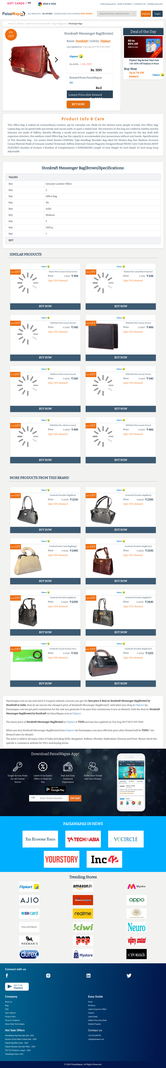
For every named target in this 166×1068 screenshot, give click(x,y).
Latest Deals (93, 1017)
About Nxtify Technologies (15, 1024)
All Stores (91, 1005)
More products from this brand (39, 478)
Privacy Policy (10, 1017)
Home (90, 1002)
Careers (91, 1013)
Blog (6, 1005)
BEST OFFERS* (87, 14)
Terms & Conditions (12, 1020)
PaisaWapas (77, 1064)
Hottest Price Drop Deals (97, 1020)
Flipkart (105, 41)
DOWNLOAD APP (155, 4)
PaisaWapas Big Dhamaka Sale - (19, 1035)
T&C (71, 83)
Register (146, 13)
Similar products (26, 254)
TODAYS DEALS (60, 14)
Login (157, 13)
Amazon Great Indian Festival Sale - (21, 1039)
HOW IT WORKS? (125, 4)
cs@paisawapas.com (96, 1039)
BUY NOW (78, 104)
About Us (8, 1002)
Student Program (94, 1024)
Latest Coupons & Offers (97, 1009)
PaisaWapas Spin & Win (14, 1054)
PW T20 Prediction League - (17, 1050)
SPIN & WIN (47, 4)
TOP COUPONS (74, 14)
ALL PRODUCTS (34, 14)
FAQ (6, 1009)
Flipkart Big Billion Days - (16, 1043)
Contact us (95, 1030)
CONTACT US (140, 4)
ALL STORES (47, 14)
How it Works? (10, 1013)
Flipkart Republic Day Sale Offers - (20, 1047)
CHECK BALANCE (108, 4)
